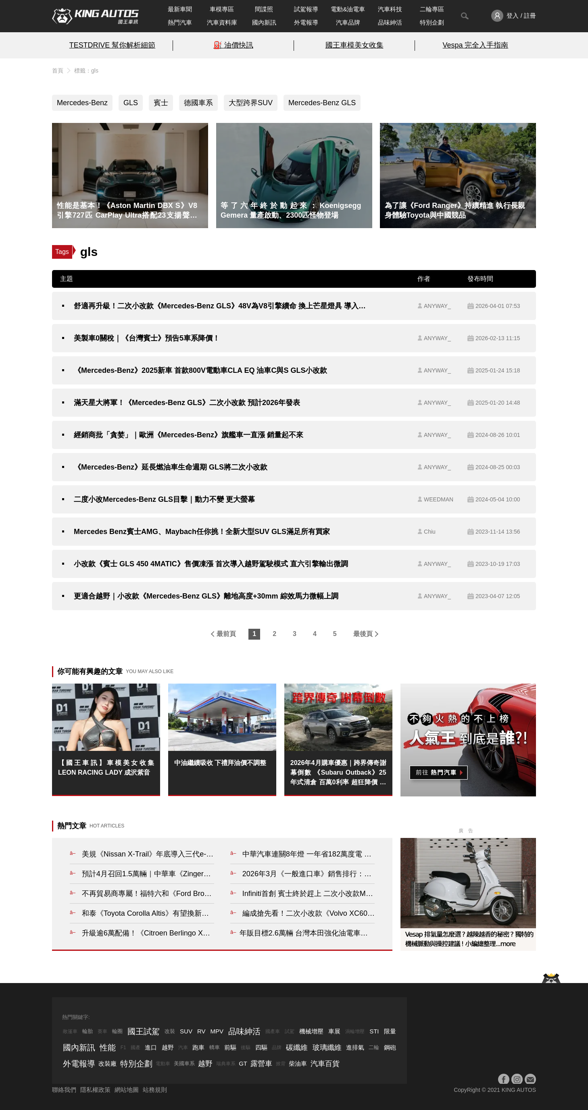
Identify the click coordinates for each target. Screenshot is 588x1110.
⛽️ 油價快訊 (233, 45)
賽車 (102, 1031)
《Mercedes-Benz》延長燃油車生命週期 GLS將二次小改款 (170, 467)
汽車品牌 (348, 22)
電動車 (163, 1063)
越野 (168, 1047)
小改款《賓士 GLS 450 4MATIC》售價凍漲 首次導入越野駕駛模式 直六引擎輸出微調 (211, 564)
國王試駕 (143, 1031)
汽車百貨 (325, 1064)
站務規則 (155, 1089)
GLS (130, 103)
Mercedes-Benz (82, 103)
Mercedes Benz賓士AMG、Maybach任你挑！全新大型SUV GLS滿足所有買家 (202, 532)
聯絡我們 (64, 1089)
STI (374, 1031)
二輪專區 (432, 9)
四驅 (261, 1047)
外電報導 (306, 22)
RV (201, 1031)
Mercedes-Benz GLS (322, 103)
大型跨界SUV (251, 103)
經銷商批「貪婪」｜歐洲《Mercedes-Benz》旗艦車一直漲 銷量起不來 (188, 435)
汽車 (183, 1047)
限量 (390, 1031)
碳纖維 (297, 1047)
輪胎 (87, 1031)
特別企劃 (432, 22)
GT (243, 1063)
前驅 (230, 1047)
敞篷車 (70, 1031)
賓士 (161, 103)
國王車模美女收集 (354, 45)
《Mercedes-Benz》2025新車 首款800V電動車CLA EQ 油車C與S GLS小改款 (200, 370)
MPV (217, 1031)
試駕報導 (306, 9)
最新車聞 (180, 9)
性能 (108, 1047)
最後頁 (363, 633)
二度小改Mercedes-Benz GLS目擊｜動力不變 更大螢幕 (164, 499)
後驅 (245, 1047)
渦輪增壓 (355, 1031)
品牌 (276, 1047)
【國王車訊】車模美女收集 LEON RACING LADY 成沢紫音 (106, 767)
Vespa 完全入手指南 (476, 45)
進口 (151, 1047)
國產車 (272, 1031)
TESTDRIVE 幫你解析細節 (112, 45)
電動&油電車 (348, 9)
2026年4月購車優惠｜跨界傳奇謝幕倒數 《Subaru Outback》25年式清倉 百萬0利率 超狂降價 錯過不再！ (338, 773)
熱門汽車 (180, 22)
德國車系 (198, 103)
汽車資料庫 (222, 22)
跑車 (198, 1047)
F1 (123, 1047)
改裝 (170, 1031)
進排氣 (355, 1047)
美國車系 (184, 1063)
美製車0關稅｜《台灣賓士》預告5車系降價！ (147, 338)
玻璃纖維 (327, 1047)
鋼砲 (390, 1047)
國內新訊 (264, 22)
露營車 (261, 1064)
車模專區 (222, 9)
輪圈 (117, 1031)
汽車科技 (390, 9)
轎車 (214, 1047)
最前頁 (226, 633)
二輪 (374, 1047)
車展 (334, 1031)
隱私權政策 (95, 1089)
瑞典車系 (226, 1063)
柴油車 (298, 1063)
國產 (135, 1047)
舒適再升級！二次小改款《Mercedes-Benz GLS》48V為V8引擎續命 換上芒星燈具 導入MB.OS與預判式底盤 (220, 306)
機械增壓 (311, 1031)
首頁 (57, 70)
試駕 (289, 1031)
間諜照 (264, 9)
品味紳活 (390, 22)
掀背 (281, 1063)
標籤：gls (86, 70)
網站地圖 (127, 1089)
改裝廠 (107, 1063)
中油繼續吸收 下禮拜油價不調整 (220, 762)
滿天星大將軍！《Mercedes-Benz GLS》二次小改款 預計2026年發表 (187, 403)
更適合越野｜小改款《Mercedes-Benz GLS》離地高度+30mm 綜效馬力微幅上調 (206, 596)
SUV (186, 1031)
